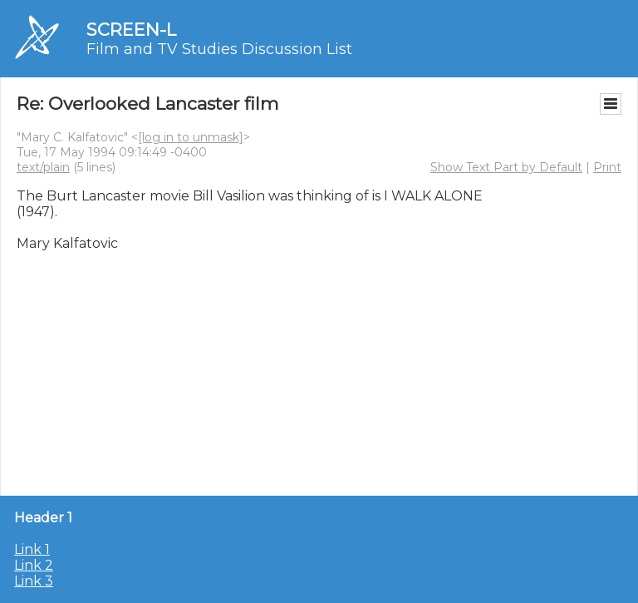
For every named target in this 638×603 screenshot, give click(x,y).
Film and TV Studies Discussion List (219, 49)
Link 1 (32, 549)
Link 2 (33, 565)
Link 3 (33, 581)
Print (607, 167)
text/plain (43, 167)
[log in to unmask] (190, 137)
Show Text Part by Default (506, 167)
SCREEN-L (131, 29)
